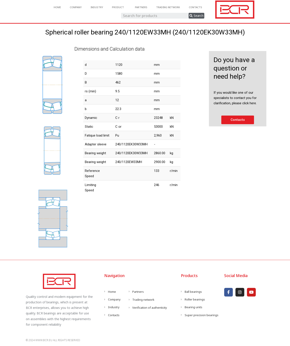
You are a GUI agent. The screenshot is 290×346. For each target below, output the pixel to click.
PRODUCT (119, 7)
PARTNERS (141, 7)
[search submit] (196, 16)
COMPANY (76, 7)
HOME (57, 7)
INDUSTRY (97, 7)
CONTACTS (195, 7)
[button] (237, 120)
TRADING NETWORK (168, 7)
